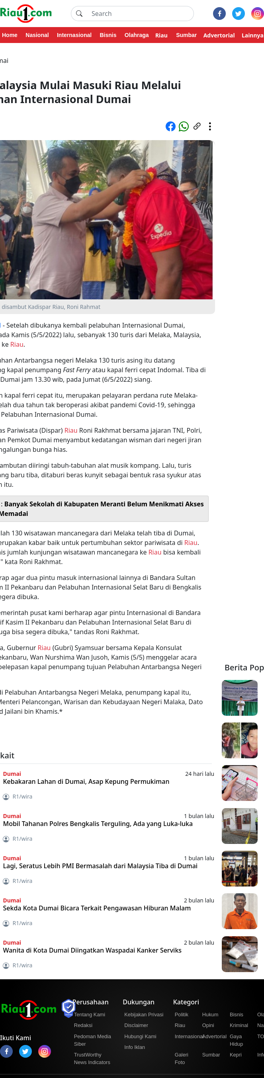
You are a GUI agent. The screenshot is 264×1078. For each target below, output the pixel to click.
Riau (16, 344)
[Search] (140, 13)
